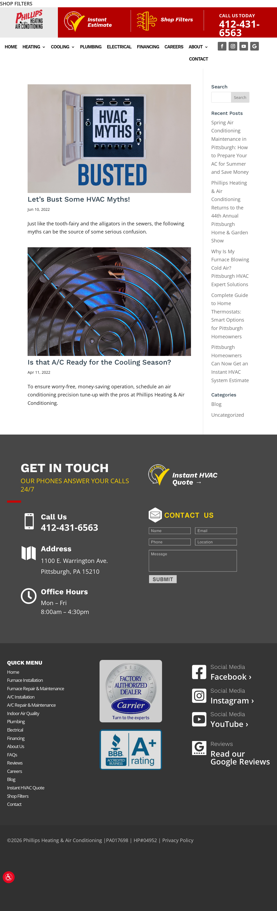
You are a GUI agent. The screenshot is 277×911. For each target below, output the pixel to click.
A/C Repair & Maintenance (31, 705)
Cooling (60, 47)
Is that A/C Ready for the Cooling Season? (99, 362)
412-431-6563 (239, 28)
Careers (173, 47)
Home (11, 47)
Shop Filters (17, 796)
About (196, 47)
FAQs (12, 755)
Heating (31, 47)
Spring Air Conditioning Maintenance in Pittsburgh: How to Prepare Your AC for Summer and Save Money (230, 147)
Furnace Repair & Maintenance (35, 688)
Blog (216, 404)
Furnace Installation (25, 680)
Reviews (14, 763)
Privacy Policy (177, 840)
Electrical (119, 47)
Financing (148, 47)
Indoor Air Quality (23, 713)
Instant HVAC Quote (25, 788)
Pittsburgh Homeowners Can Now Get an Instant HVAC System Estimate (230, 363)
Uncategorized (227, 415)
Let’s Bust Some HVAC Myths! (79, 199)
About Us (15, 746)
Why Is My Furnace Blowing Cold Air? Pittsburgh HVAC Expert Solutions (230, 268)
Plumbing (90, 47)
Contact (198, 59)
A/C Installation (20, 697)
